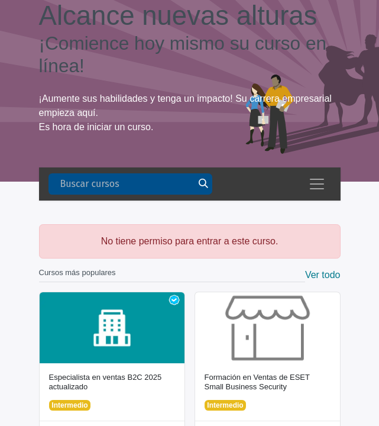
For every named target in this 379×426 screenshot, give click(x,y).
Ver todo (323, 275)
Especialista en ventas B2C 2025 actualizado (105, 382)
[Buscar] (203, 184)
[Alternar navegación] (317, 184)
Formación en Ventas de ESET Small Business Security (257, 382)
